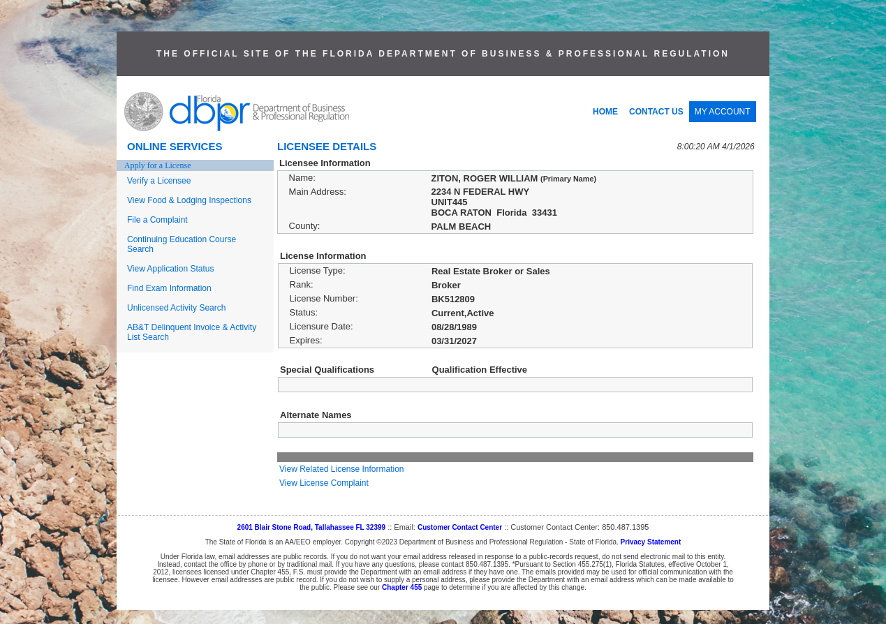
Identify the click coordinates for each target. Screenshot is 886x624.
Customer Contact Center (460, 527)
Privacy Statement (651, 542)
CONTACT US (656, 112)
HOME (605, 112)
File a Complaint (157, 220)
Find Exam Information (169, 288)
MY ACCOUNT (723, 112)
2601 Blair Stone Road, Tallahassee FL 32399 (311, 527)
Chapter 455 (402, 587)
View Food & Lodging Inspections (189, 200)
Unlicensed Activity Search (176, 308)
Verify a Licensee (159, 181)
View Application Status (170, 269)
